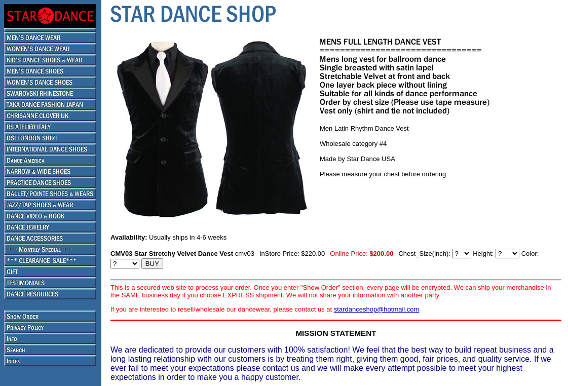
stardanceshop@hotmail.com (377, 309)
